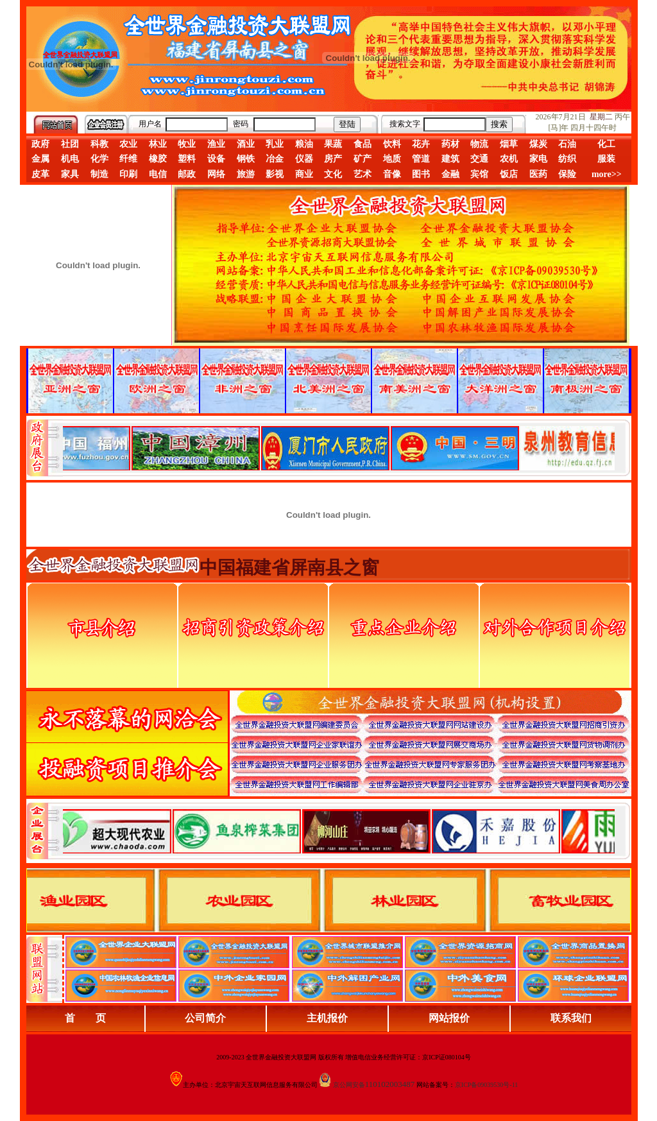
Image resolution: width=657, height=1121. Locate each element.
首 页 (85, 1018)
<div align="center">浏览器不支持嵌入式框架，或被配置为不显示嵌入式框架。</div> (339, 831)
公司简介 (205, 1018)
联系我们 (571, 1018)
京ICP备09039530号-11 (486, 1084)
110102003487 (390, 1084)
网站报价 (449, 1018)
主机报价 (327, 1018)
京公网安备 (349, 1084)
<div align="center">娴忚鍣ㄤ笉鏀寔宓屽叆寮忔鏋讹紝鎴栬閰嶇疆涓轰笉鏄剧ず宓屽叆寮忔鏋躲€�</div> (339, 447)
